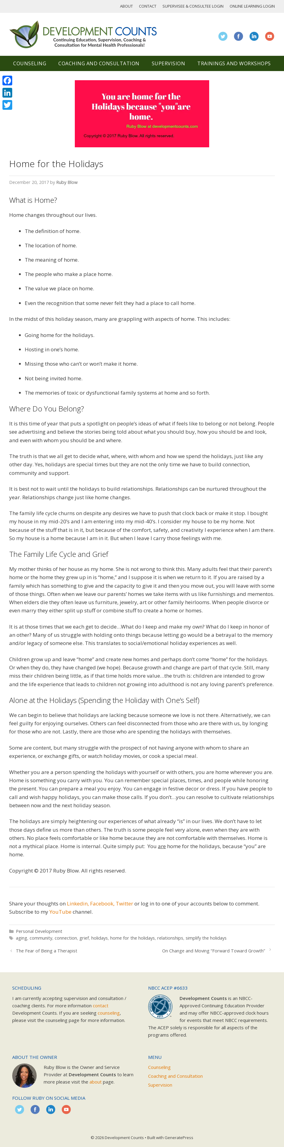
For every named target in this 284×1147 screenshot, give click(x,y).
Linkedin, (78, 903)
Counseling (29, 63)
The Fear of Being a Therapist (46, 951)
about (95, 1082)
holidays (99, 938)
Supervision (168, 63)
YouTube (60, 911)
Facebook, (102, 903)
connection (66, 938)
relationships (170, 938)
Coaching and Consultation (99, 63)
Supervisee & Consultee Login (193, 6)
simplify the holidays (206, 938)
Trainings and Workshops (234, 63)
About (126, 6)
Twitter (124, 903)
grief (84, 938)
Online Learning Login (252, 6)
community (41, 938)
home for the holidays (132, 938)
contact (100, 1005)
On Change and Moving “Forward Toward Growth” (213, 951)
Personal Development (39, 931)
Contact (147, 6)
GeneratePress (179, 1137)
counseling (109, 1013)
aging (21, 938)
